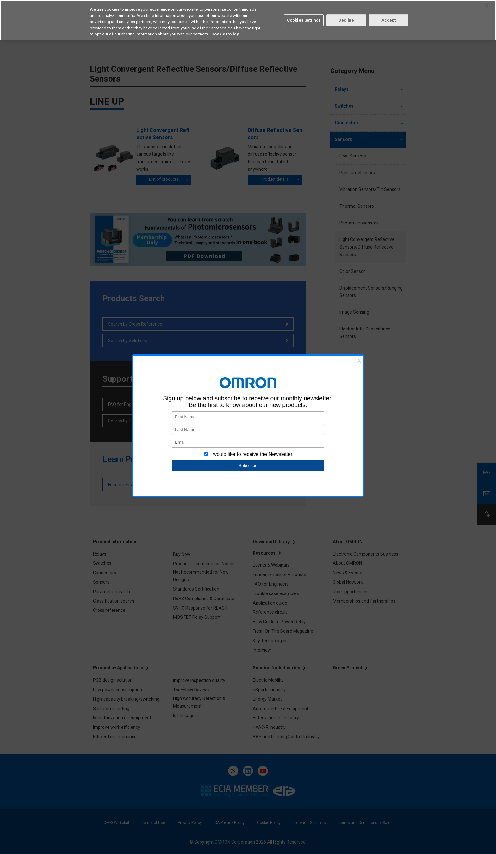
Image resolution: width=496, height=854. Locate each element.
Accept (388, 20)
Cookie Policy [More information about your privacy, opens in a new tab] (225, 34)
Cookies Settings (304, 20)
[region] (248, 20)
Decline (346, 20)
